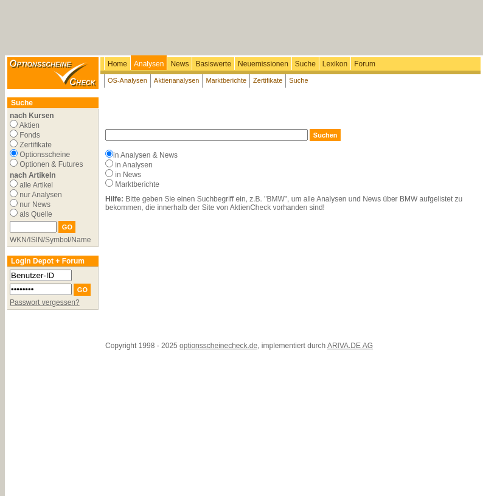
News (179, 64)
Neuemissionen (263, 64)
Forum (364, 64)
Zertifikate (267, 80)
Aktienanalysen (177, 80)
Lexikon (334, 64)
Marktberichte (226, 80)
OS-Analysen (127, 80)
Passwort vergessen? (45, 302)
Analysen (149, 64)
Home (117, 64)
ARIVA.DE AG (350, 345)
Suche (305, 64)
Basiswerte (213, 64)
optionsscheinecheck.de (218, 345)
